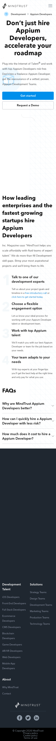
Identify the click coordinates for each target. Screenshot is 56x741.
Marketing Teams (39, 611)
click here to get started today (27, 297)
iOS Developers (10, 597)
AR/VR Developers (12, 650)
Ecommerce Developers (8, 618)
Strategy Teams (38, 592)
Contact (6, 693)
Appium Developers (41, 14)
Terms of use (30, 738)
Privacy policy (30, 733)
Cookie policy (30, 735)
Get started (28, 95)
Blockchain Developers (8, 636)
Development (18, 14)
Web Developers (11, 657)
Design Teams (37, 598)
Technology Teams (40, 623)
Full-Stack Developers (14, 609)
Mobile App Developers (8, 666)
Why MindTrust (10, 687)
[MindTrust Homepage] (15, 6)
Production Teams (39, 617)
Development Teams (41, 604)
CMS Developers (11, 627)
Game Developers (12, 644)
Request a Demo (28, 105)
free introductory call (36, 293)
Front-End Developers (14, 603)
